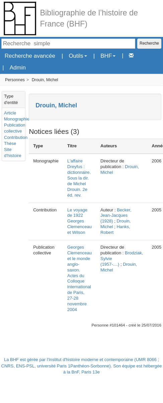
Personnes (15, 80)
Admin (18, 67)
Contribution (15, 137)
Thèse (10, 143)
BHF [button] (107, 56)
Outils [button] (78, 56)
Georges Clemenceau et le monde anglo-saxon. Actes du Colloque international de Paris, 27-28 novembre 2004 (79, 278)
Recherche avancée (30, 56)
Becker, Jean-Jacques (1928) (116, 215)
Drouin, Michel (45, 80)
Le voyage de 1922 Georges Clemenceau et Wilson (79, 221)
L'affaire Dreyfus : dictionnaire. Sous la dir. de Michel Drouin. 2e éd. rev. (79, 177)
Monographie (16, 118)
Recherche (149, 43)
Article (10, 112)
